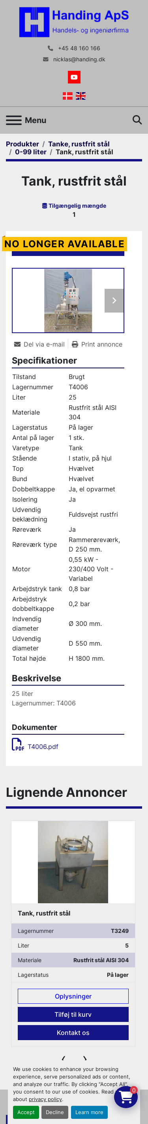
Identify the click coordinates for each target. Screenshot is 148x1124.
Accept (26, 1112)
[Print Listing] (97, 344)
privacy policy (45, 1099)
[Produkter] (22, 144)
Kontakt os (73, 1033)
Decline (55, 1112)
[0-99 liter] (31, 152)
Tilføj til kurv (73, 1015)
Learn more (89, 1112)
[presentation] (63, 1059)
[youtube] (74, 77)
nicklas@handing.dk (78, 59)
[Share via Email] (41, 344)
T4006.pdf (35, 747)
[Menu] (14, 120)
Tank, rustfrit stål (44, 913)
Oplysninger (73, 997)
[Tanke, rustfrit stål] (79, 144)
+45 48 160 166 (78, 48)
